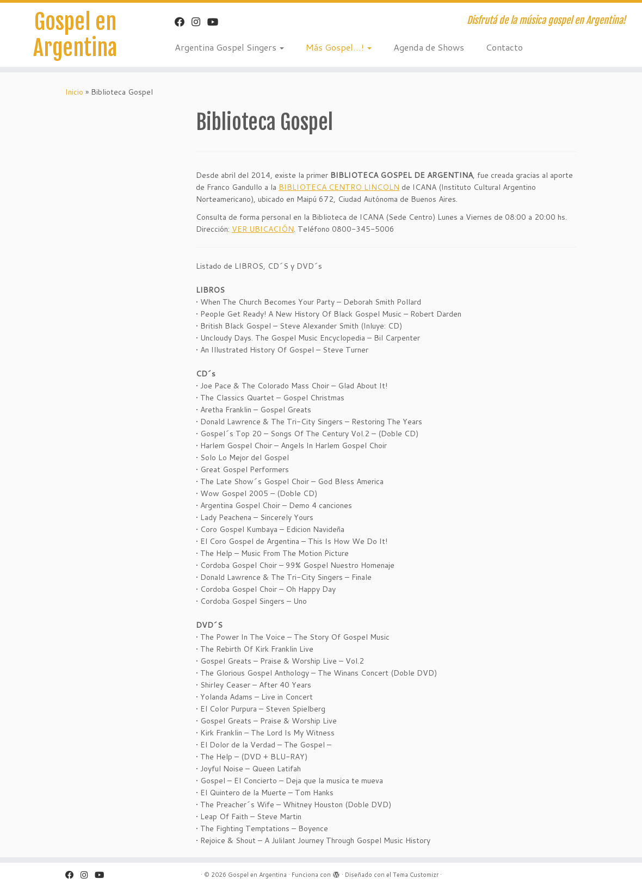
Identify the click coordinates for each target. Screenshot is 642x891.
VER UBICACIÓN (263, 229)
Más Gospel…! (339, 47)
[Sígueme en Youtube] (216, 22)
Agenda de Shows (428, 47)
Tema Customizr (416, 874)
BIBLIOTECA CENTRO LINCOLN (339, 187)
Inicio (74, 91)
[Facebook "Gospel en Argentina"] (183, 22)
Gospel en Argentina (75, 35)
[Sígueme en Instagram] (199, 22)
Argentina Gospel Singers (229, 47)
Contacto (504, 47)
